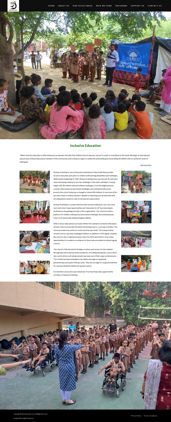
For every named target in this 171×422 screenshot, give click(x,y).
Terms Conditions (150, 416)
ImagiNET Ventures (28, 418)
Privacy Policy (136, 416)
